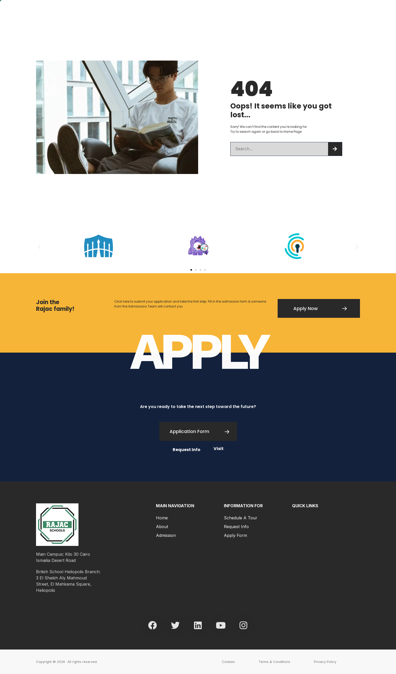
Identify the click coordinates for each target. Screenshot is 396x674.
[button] (39, 247)
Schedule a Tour (240, 517)
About (162, 526)
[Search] (335, 149)
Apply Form (235, 535)
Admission (166, 535)
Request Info (236, 526)
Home (162, 517)
